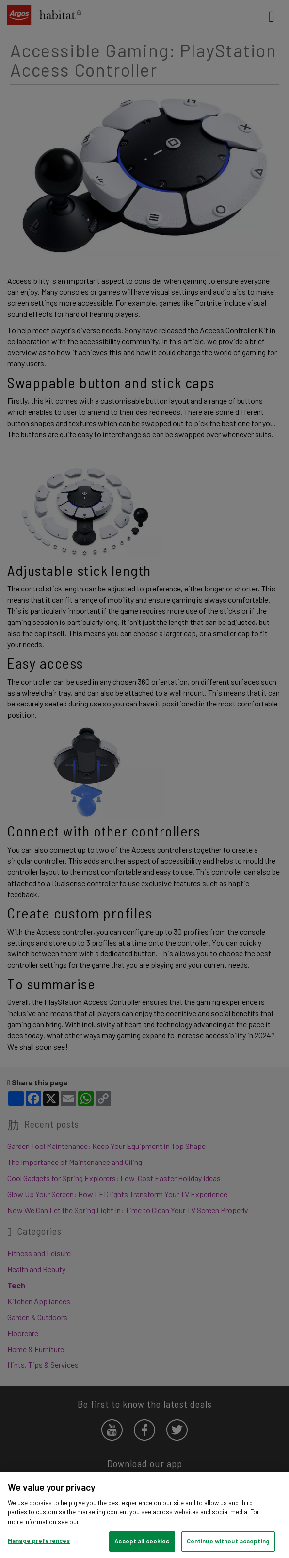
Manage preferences (39, 1540)
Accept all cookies (141, 1541)
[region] (144, 1515)
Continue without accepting (228, 1541)
